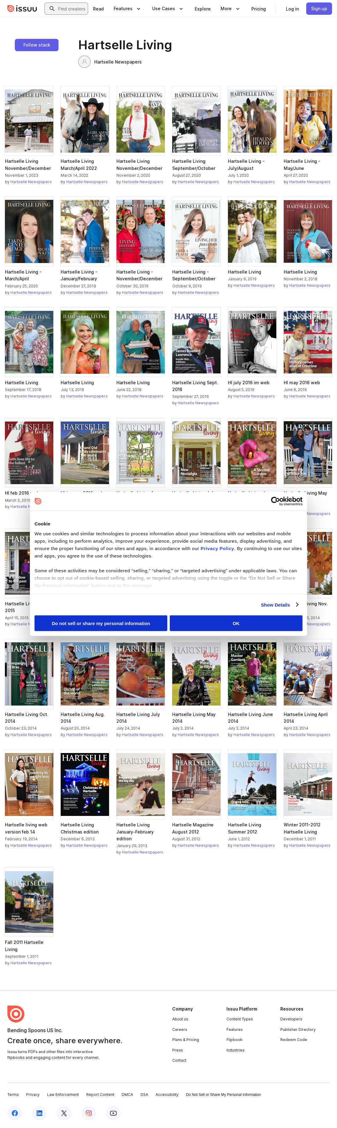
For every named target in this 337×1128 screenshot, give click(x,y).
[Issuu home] (22, 8)
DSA (144, 1094)
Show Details (275, 604)
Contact (179, 1060)
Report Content (100, 1094)
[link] (98, 8)
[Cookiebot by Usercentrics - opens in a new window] (275, 501)
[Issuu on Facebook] (14, 1113)
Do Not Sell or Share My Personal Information (223, 1095)
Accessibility (167, 1094)
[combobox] (71, 8)
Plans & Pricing (185, 1039)
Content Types (239, 1019)
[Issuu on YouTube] (113, 1113)
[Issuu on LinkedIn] (39, 1113)
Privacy (33, 1094)
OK (236, 623)
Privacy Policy (217, 548)
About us (180, 1019)
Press (177, 1050)
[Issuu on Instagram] (88, 1113)
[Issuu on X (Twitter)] (64, 1113)
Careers (179, 1029)
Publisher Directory (298, 1029)
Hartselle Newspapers (110, 62)
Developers (291, 1019)
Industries (235, 1050)
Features (234, 1029)
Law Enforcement (63, 1094)
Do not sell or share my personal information (101, 623)
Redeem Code (293, 1039)
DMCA (127, 1094)
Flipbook (234, 1039)
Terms (13, 1094)
